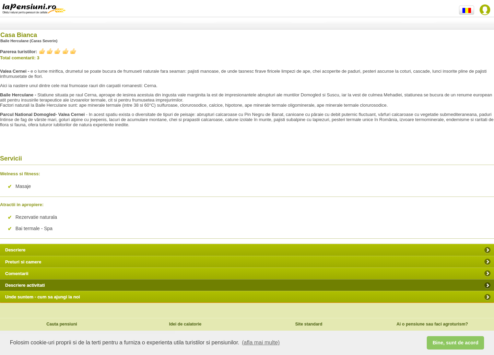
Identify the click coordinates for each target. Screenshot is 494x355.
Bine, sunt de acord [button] (456, 342)
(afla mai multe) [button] (261, 342)
